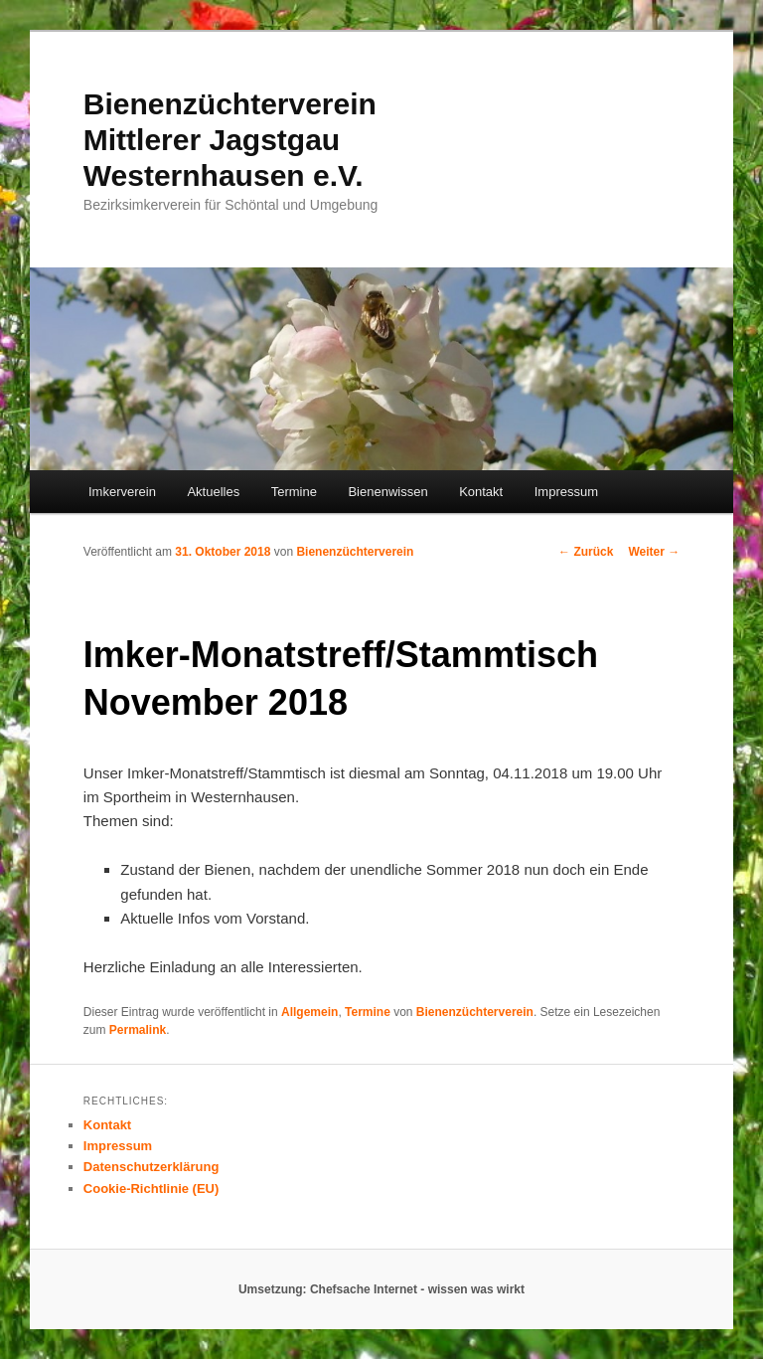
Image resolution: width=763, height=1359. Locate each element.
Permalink (137, 1030)
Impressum (566, 491)
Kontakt (481, 491)
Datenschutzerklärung (151, 1166)
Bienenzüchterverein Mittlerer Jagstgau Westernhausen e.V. (230, 139)
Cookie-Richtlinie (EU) (151, 1188)
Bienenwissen (387, 491)
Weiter (654, 552)
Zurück (585, 552)
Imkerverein (122, 491)
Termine (294, 491)
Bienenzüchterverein (354, 552)
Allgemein (309, 1012)
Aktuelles (213, 491)
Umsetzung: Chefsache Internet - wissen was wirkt (381, 1289)
